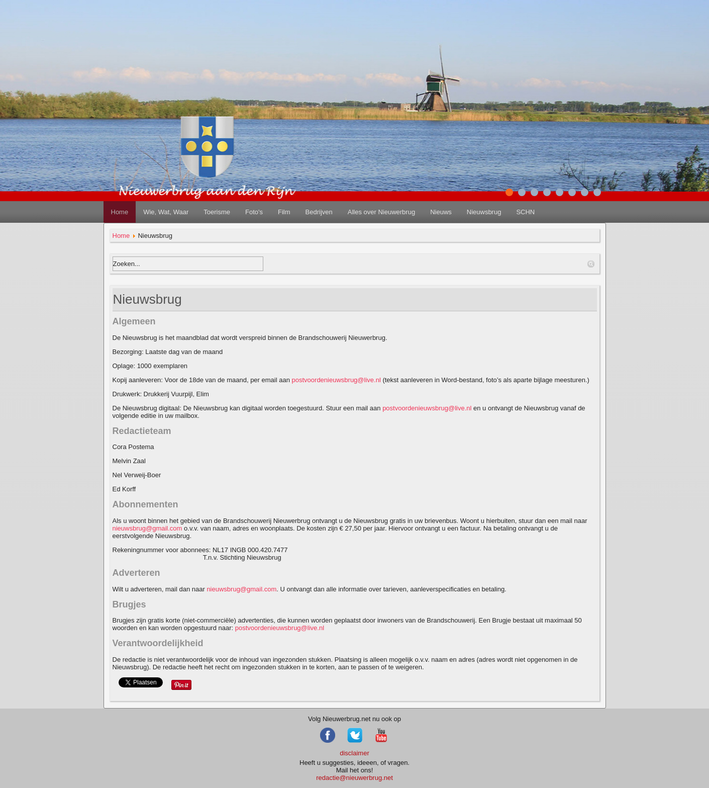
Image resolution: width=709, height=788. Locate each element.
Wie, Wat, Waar (165, 212)
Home (120, 212)
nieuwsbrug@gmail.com (147, 528)
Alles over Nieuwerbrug (381, 212)
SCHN (525, 212)
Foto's (254, 212)
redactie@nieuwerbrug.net (354, 777)
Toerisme (217, 212)
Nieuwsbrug (484, 212)
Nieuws (441, 212)
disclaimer (354, 753)
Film (284, 212)
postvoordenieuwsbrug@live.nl (336, 380)
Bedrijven (319, 212)
